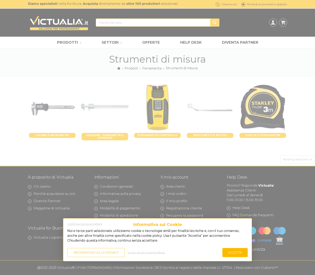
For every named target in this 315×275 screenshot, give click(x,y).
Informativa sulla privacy (96, 252)
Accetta (235, 252)
